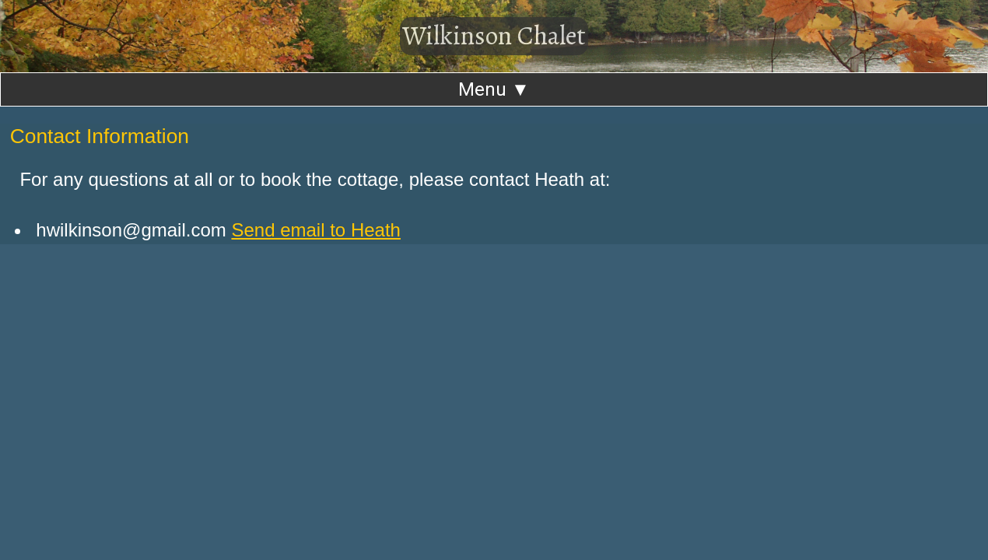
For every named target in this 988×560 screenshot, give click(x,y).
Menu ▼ (494, 89)
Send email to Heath (315, 229)
